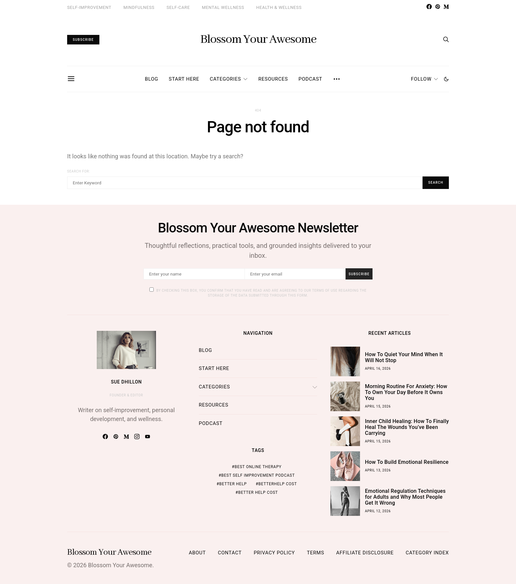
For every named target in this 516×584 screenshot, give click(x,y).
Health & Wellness (279, 7)
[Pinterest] (437, 6)
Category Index (427, 553)
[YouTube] (147, 436)
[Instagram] (137, 436)
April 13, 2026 (378, 470)
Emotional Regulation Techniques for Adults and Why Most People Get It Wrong (405, 497)
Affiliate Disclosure (365, 553)
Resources (273, 79)
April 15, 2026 (378, 406)
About (197, 553)
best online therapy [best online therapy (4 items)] (258, 467)
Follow (421, 79)
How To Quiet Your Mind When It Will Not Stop (404, 357)
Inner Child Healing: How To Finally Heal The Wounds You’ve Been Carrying (407, 427)
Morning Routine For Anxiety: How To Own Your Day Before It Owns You (406, 392)
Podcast (310, 79)
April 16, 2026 (378, 368)
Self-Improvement (89, 7)
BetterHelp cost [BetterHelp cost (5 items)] (277, 484)
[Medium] (446, 6)
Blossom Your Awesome (258, 39)
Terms (315, 553)
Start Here (184, 79)
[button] (446, 79)
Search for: (78, 171)
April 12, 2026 (378, 511)
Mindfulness (139, 7)
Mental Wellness (223, 7)
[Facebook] (429, 6)
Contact (230, 553)
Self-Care (178, 7)
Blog (151, 79)
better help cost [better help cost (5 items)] (258, 492)
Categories (225, 79)
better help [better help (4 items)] (233, 484)
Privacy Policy (274, 553)
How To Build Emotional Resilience (407, 462)
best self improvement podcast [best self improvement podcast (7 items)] (258, 475)
